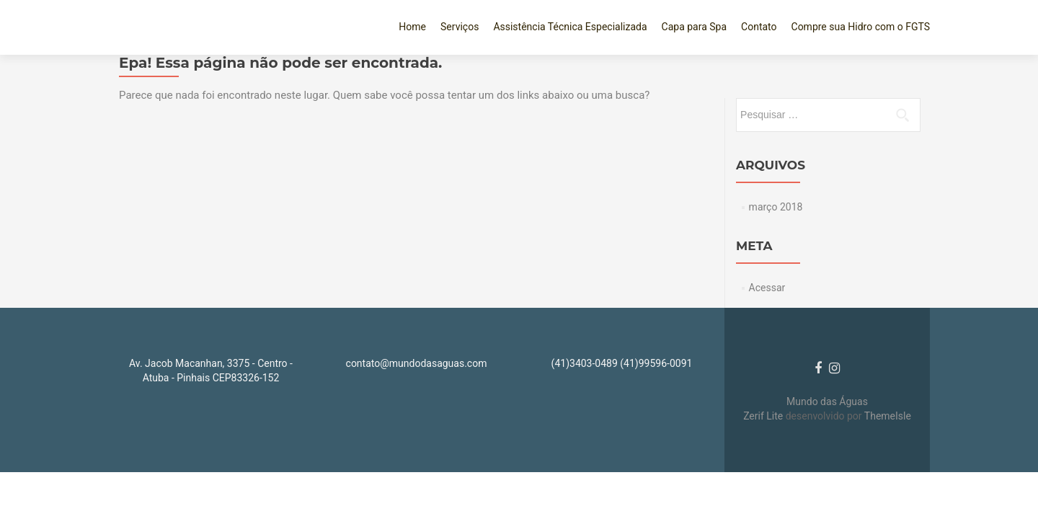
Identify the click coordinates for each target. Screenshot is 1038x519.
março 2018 (776, 207)
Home (412, 26)
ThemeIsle (887, 416)
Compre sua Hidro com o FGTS (860, 26)
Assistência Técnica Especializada (570, 26)
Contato (758, 26)
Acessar (767, 287)
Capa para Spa (694, 26)
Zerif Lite (764, 416)
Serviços (459, 26)
